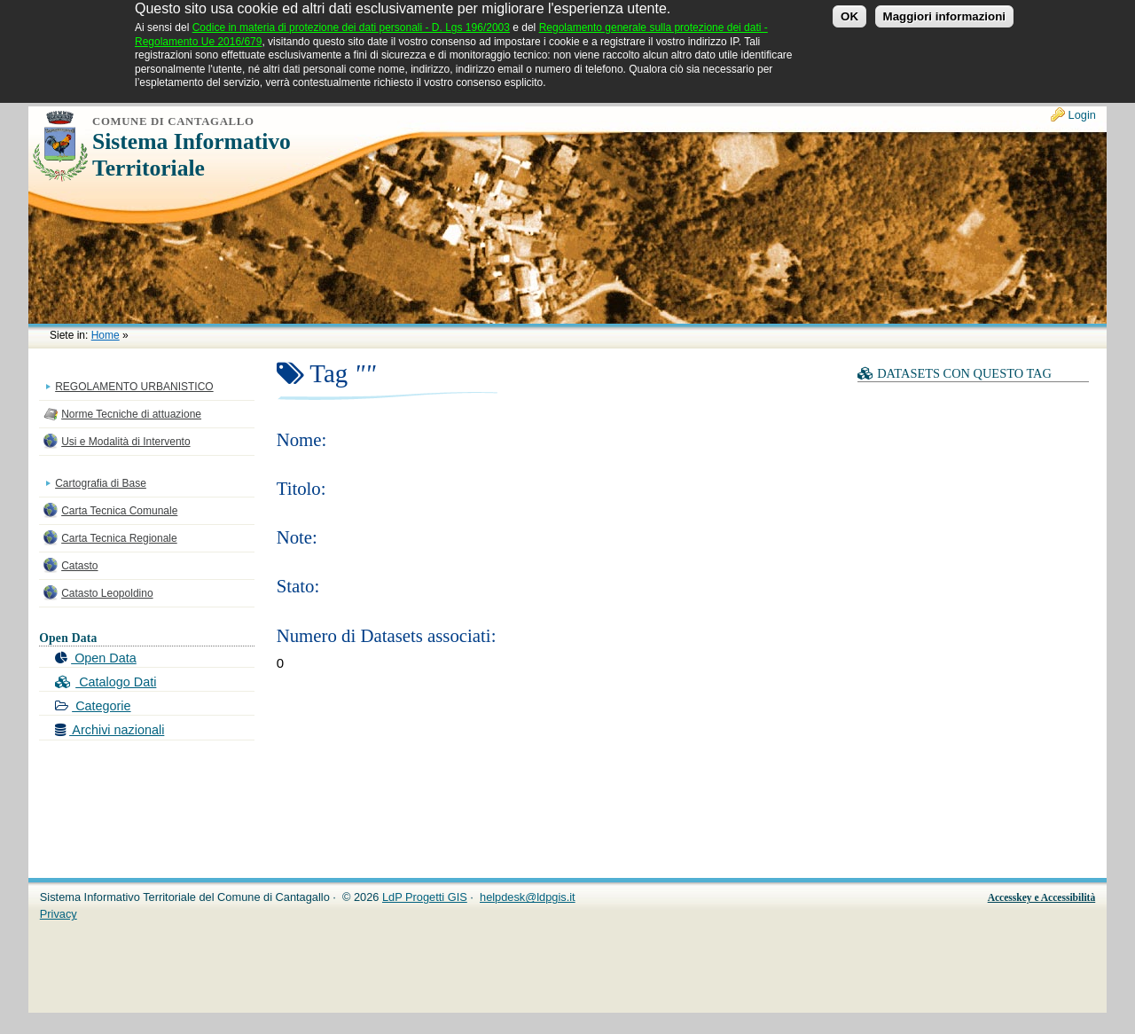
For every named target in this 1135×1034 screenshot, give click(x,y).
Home (105, 335)
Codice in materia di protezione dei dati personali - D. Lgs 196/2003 (351, 21)
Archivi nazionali (109, 730)
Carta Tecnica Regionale (119, 538)
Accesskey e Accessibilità (1042, 897)
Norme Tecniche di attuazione (131, 414)
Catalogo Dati (105, 682)
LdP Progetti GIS (424, 897)
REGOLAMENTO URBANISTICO (134, 386)
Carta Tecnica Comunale (119, 511)
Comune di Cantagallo (173, 121)
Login (1082, 114)
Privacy (58, 913)
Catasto (79, 566)
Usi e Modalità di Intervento (125, 441)
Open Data (96, 658)
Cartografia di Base (100, 483)
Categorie (92, 706)
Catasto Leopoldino (107, 593)
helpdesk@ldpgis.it (527, 897)
